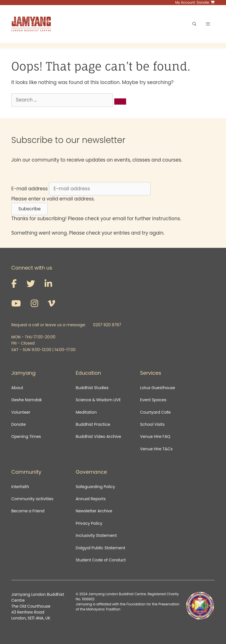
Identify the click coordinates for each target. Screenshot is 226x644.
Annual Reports (91, 499)
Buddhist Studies (92, 388)
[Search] (120, 101)
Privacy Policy (89, 523)
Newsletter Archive (94, 511)
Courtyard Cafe (155, 412)
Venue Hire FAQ (155, 436)
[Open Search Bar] (194, 24)
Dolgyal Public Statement (100, 548)
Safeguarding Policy (95, 486)
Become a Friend (28, 511)
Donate (18, 424)
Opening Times (26, 436)
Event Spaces (153, 400)
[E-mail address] (100, 189)
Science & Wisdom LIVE (98, 400)
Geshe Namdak (26, 400)
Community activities (32, 499)
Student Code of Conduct (101, 560)
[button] (29, 209)
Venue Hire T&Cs (156, 449)
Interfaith (20, 486)
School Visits (152, 424)
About (17, 388)
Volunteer (20, 412)
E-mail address (29, 188)
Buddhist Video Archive (98, 436)
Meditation (86, 412)
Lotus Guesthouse (157, 388)
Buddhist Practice (93, 424)
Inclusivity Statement (96, 535)
